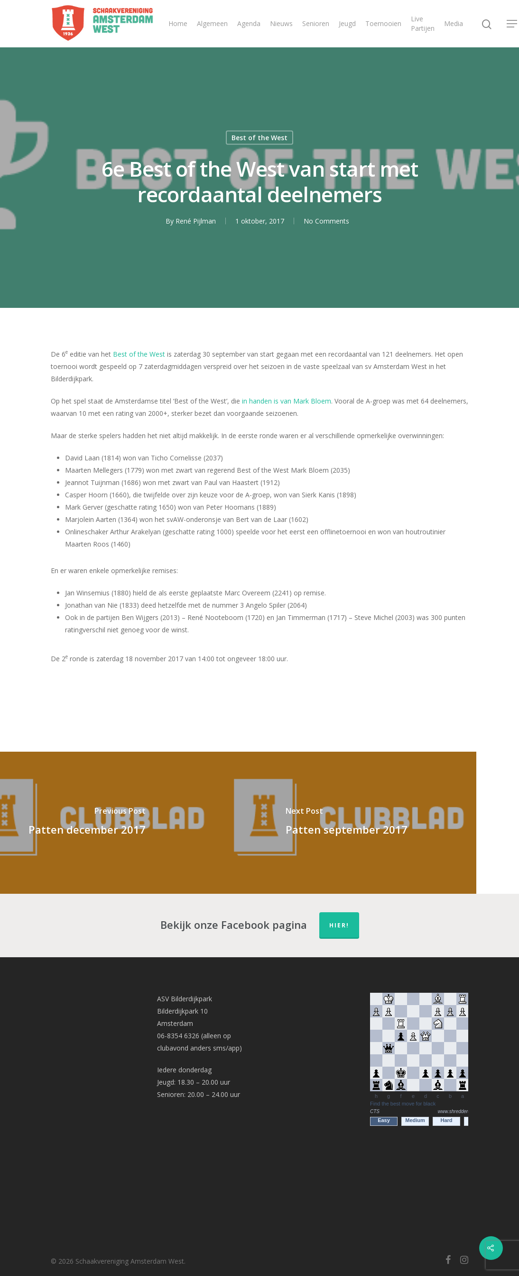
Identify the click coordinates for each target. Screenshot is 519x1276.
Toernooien (383, 23)
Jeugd (347, 23)
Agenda (248, 23)
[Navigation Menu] (512, 23)
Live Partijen (423, 23)
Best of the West (259, 137)
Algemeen (212, 23)
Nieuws (281, 23)
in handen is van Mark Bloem (286, 400)
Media (453, 23)
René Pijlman (196, 220)
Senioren (315, 23)
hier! (339, 925)
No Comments (326, 220)
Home (177, 23)
